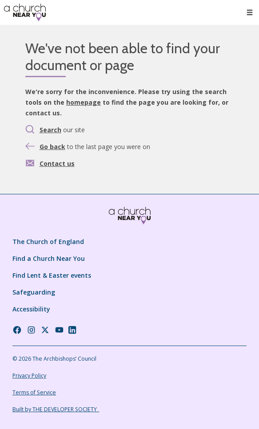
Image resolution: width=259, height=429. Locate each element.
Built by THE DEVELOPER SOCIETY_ (55, 409)
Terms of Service (34, 392)
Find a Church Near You (48, 258)
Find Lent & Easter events (51, 275)
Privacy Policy (29, 375)
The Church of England (48, 241)
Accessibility (31, 309)
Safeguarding (33, 292)
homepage (83, 102)
